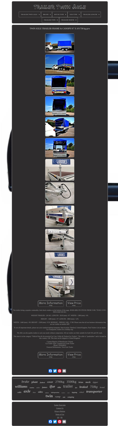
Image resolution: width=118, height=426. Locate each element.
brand (102, 387)
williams (21, 386)
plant (34, 381)
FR (61, 417)
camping (71, 397)
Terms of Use (59, 414)
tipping (74, 392)
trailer (68, 386)
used (68, 392)
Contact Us (59, 408)
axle (27, 391)
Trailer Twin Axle (59, 405)
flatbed (42, 382)
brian (81, 382)
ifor (52, 386)
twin (49, 396)
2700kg (59, 381)
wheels (47, 392)
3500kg (71, 381)
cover (50, 382)
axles (38, 387)
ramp (57, 396)
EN (58, 417)
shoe (34, 392)
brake (25, 381)
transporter (94, 391)
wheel (81, 392)
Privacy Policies (60, 411)
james (44, 387)
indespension (55, 392)
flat (76, 387)
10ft (64, 397)
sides (40, 392)
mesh (88, 382)
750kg (94, 386)
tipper (95, 382)
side (59, 387)
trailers (63, 392)
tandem (32, 387)
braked (84, 386)
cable (19, 392)
